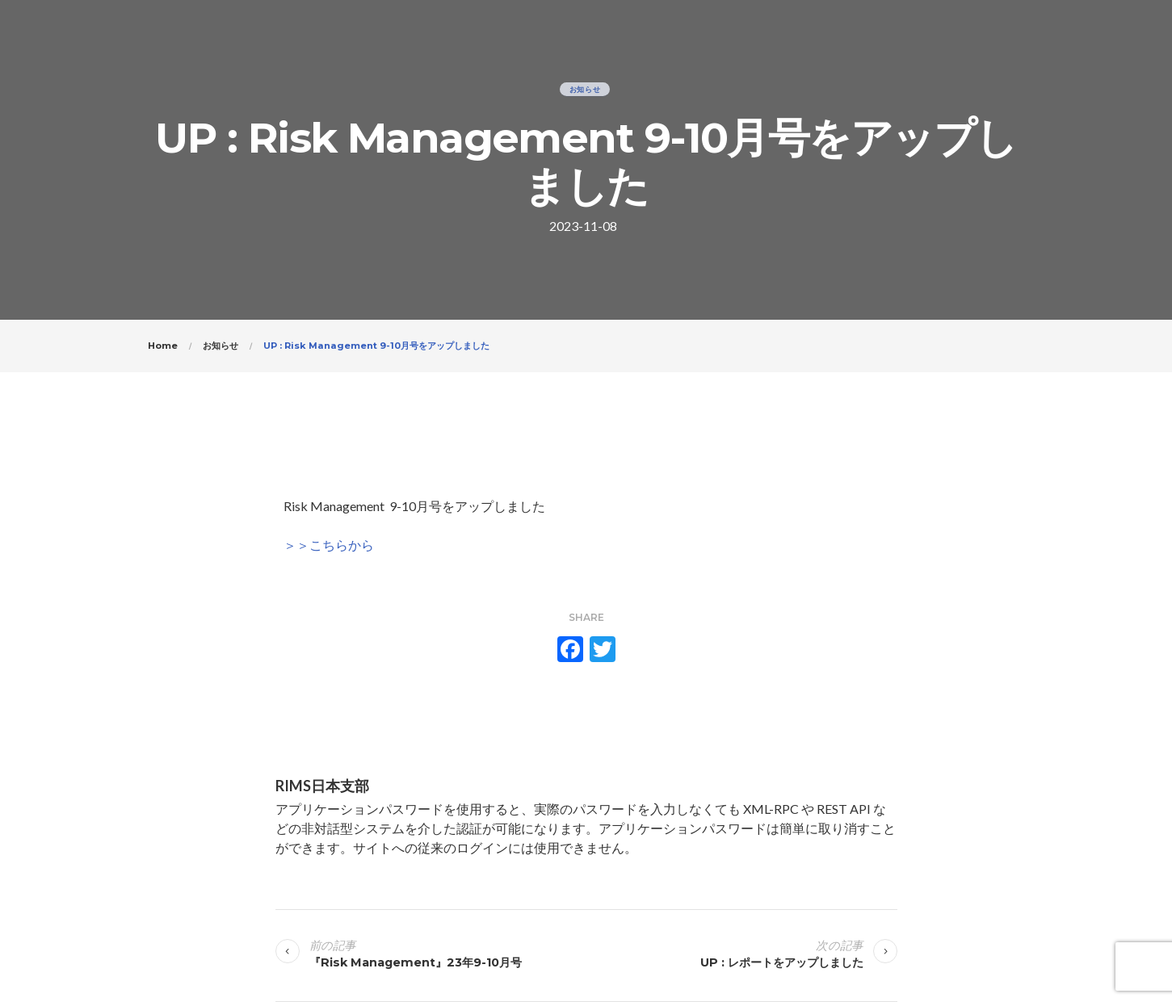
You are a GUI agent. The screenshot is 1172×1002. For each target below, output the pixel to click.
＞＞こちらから (329, 544)
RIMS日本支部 (322, 785)
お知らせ (585, 89)
